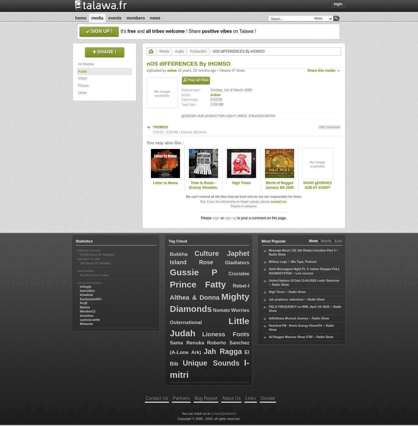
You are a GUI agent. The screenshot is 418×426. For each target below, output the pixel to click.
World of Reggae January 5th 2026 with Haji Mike (279, 188)
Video (82, 78)
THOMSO (160, 127)
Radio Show (277, 254)
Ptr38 (83, 303)
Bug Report (205, 398)
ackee (172, 71)
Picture (83, 86)
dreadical (86, 294)
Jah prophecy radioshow (286, 299)
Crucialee (238, 273)
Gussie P (193, 272)
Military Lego (278, 261)
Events (115, 18)
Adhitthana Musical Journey (288, 318)
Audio (82, 71)
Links (250, 398)
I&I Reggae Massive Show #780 (291, 337)
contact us (278, 201)
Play (322, 127)
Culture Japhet (221, 253)
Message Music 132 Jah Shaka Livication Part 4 (302, 250)
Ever (338, 241)
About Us (231, 398)
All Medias (86, 64)
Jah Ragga (222, 351)
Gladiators (237, 262)
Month (326, 241)
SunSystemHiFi (91, 299)
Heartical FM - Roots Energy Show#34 (295, 325)
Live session (304, 273)
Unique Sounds (211, 363)
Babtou (85, 307)
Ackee (215, 95)
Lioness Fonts (225, 334)
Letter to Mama (165, 183)
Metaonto (86, 324)
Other (82, 93)
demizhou (87, 315)
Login (338, 4)
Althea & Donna (194, 297)
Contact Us (157, 398)
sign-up (230, 218)
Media (97, 18)
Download (333, 127)
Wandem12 (87, 311)
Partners (181, 398)
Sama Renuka (187, 343)
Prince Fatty (198, 284)
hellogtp (85, 286)
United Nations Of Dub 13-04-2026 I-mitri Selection (304, 280)
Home (80, 18)
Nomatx (221, 310)
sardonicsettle (90, 319)
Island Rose (191, 262)
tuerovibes (87, 290)
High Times (241, 183)
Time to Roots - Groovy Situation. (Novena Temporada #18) (203, 190)
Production (198, 51)
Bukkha (179, 254)
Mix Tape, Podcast (303, 261)
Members (136, 18)
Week (313, 241)
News (155, 18)
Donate (268, 398)
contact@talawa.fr (223, 413)
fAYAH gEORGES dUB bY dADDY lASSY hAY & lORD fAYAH (317, 190)
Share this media (321, 71)
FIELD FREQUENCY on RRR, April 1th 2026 (299, 306)
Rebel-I (241, 286)
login (216, 218)
